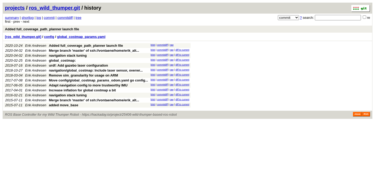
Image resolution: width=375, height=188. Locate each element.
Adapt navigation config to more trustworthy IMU (88, 85)
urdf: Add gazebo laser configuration (78, 65)
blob (153, 45)
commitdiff (65, 18)
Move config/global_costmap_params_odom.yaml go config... (98, 80)
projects (15, 8)
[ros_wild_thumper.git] (23, 37)
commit (49, 18)
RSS (366, 114)
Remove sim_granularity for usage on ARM (83, 75)
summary (12, 18)
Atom (357, 114)
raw (172, 45)
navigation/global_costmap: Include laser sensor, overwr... (96, 70)
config (49, 37)
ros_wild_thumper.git (54, 8)
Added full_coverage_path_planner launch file (42, 29)
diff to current (182, 50)
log (38, 18)
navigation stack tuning (68, 55)
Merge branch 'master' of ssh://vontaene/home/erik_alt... (94, 50)
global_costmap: (62, 60)
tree (78, 18)
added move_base (63, 105)
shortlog (28, 18)
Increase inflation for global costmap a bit (82, 90)
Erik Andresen (35, 46)
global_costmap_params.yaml (81, 37)
